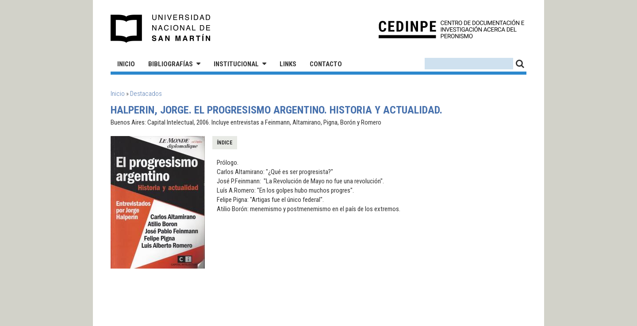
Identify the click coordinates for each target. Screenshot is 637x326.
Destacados (146, 94)
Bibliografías (170, 64)
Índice (225, 143)
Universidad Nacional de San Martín (161, 29)
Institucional (236, 64)
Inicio (126, 64)
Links (288, 64)
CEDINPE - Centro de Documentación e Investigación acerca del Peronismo (451, 28)
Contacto (326, 64)
